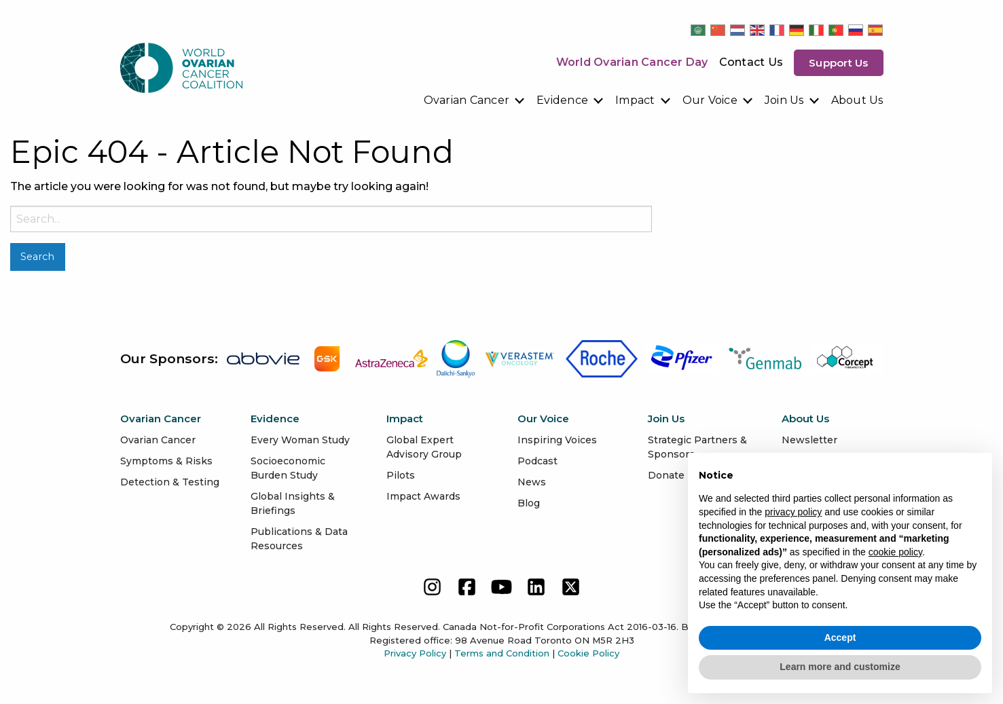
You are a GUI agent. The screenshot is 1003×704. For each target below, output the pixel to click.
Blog (528, 503)
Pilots (400, 475)
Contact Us (751, 62)
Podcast (537, 461)
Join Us (784, 100)
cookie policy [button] (895, 551)
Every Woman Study (300, 440)
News (531, 482)
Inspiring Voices (557, 440)
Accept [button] (840, 637)
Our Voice (709, 100)
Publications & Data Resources (299, 538)
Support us (839, 62)
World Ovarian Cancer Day (632, 62)
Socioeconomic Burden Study (288, 468)
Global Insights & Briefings (293, 503)
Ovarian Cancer (467, 100)
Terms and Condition (501, 653)
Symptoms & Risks (166, 461)
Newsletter (809, 440)
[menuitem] (475, 100)
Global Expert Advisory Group (424, 447)
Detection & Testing (169, 482)
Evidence (562, 100)
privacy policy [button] (793, 511)
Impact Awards (423, 496)
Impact (635, 100)
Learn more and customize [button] (840, 666)
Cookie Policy (588, 653)
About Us (857, 100)
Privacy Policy (415, 653)
